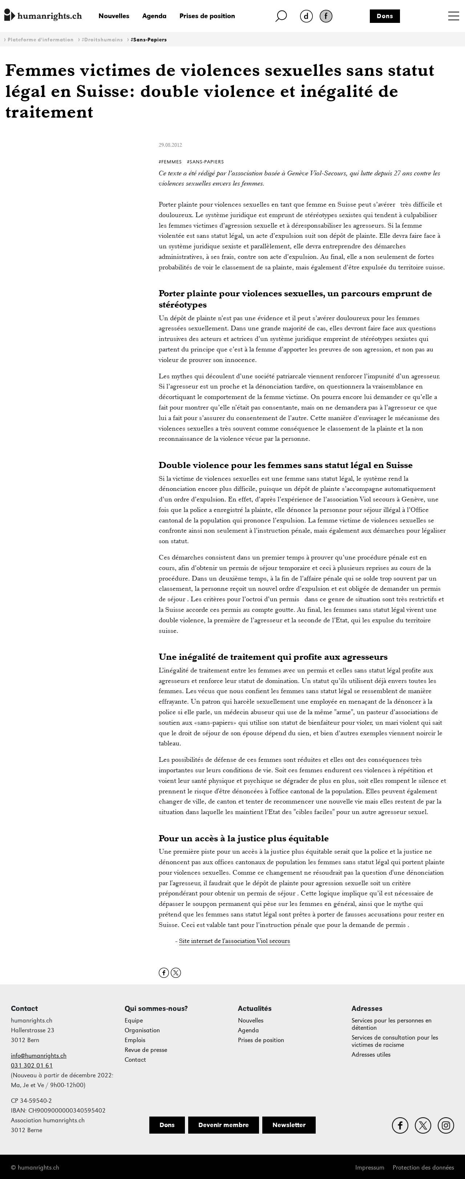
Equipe (134, 1020)
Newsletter (289, 1125)
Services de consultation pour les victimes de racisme (395, 1041)
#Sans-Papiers (149, 40)
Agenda (154, 16)
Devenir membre (223, 1125)
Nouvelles (113, 16)
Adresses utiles (371, 1054)
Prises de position (207, 16)
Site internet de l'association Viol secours (234, 941)
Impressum (369, 1167)
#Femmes (170, 162)
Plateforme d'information (41, 40)
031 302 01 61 (32, 1065)
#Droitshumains (102, 40)
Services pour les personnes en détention (392, 1024)
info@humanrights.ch (38, 1056)
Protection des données (423, 1167)
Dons (385, 16)
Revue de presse (146, 1050)
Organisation (142, 1030)
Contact (135, 1060)
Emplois (135, 1040)
